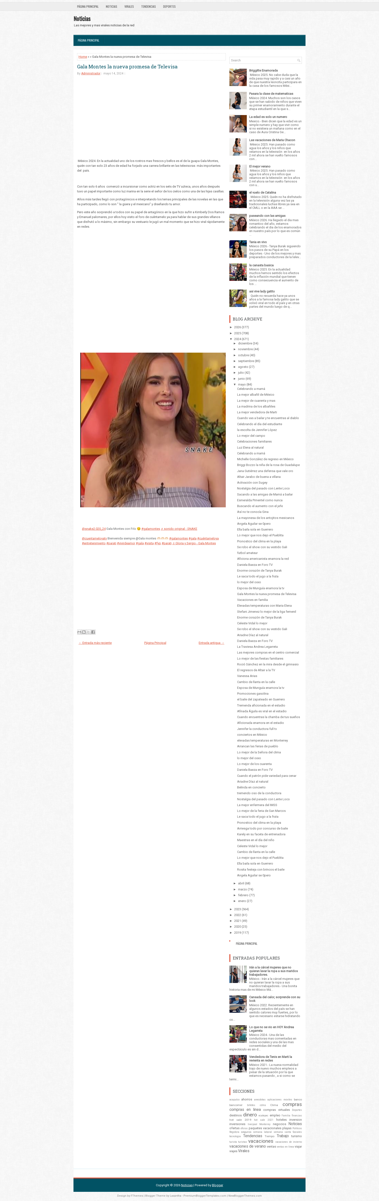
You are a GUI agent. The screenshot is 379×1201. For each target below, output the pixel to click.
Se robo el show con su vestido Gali (262, 547)
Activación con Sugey (252, 482)
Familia (286, 1115)
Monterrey (264, 1124)
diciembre (245, 343)
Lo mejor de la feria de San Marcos (261, 811)
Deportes (169, 6)
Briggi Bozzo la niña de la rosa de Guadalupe (268, 465)
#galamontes (150, 529)
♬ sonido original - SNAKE (179, 529)
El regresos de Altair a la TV (256, 670)
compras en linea (245, 1109)
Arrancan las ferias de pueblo (257, 746)
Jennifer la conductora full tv (257, 729)
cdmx (263, 1105)
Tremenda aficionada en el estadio (261, 705)
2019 (237, 932)
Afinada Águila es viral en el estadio (262, 711)
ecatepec (263, 1115)
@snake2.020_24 (94, 529)
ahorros (246, 1099)
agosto (243, 367)
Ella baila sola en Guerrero (255, 529)
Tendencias (148, 6)
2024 (237, 339)
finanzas (297, 1115)
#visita (149, 543)
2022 (237, 915)
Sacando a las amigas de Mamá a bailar (265, 494)
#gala (193, 538)
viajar (298, 1146)
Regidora (234, 1132)
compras (292, 1104)
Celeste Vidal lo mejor (252, 623)
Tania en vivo (258, 242)
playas (287, 1128)
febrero (243, 895)
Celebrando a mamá (251, 389)
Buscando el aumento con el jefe (260, 506)
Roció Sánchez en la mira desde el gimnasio (268, 664)
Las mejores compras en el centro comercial (268, 652)
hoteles (281, 1119)
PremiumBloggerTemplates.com (204, 1195)
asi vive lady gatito (262, 291)
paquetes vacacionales (265, 1128)
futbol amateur (247, 553)
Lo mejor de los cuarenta (254, 764)
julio (241, 372)
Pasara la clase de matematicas (271, 93)
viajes (233, 1151)
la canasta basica (261, 265)
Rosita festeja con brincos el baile (260, 869)
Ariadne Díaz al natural (252, 635)
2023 (237, 909)
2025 (237, 333)
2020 (237, 926)
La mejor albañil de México (255, 394)
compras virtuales (276, 1110)
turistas (242, 1141)
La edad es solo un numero (268, 117)
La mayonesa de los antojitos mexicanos (265, 518)
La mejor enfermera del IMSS (257, 805)
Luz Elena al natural (250, 447)
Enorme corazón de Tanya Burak (259, 570)
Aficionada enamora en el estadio (260, 723)
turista (233, 1141)
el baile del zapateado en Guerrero (261, 699)
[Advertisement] (151, 117)
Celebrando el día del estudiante (259, 424)
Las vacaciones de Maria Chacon (272, 140)
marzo (242, 889)
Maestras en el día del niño (255, 840)
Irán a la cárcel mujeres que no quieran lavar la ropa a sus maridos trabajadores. (273, 971)
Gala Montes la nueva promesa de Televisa (127, 66)
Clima (274, 1105)
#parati (111, 543)
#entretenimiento (94, 543)
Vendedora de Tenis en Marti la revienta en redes (270, 1058)
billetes (251, 1105)
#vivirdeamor (126, 543)
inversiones (237, 1124)
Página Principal (88, 6)
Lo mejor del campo (251, 435)
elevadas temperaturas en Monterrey (262, 740)
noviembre (245, 349)
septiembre (246, 361)
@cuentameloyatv (94, 538)
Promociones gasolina (253, 693)
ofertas (234, 1128)
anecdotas (260, 1099)
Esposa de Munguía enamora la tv (260, 588)
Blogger (217, 1185)
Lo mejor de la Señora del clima (259, 752)
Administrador (90, 73)
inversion (295, 1119)
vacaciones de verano (247, 1146)
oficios (244, 1128)
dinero (250, 1115)
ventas (271, 1146)
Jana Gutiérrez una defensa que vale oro (265, 471)
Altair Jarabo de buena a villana (259, 477)
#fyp (157, 543)
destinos (235, 1115)
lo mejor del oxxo (249, 582)
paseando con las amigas (267, 216)
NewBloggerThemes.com (245, 1195)
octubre (243, 355)
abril (241, 883)
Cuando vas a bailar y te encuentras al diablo (268, 418)
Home (83, 56)
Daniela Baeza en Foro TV (255, 565)
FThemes (137, 1195)
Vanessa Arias (247, 676)
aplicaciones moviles (279, 1099)
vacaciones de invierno (288, 1141)
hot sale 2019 (240, 1119)
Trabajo (283, 1136)
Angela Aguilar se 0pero (254, 523)
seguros (246, 1132)
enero (242, 901)
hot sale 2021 (264, 1119)
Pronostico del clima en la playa (259, 541)
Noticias (111, 6)
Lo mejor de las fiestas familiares (260, 658)
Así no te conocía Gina (253, 512)
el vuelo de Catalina (262, 192)
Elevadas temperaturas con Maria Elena (264, 605)
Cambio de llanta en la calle (256, 682)
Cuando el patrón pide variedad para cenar (266, 776)
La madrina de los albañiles (256, 406)
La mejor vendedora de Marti (257, 412)
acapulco (234, 1099)
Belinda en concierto (251, 787)
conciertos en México (252, 734)
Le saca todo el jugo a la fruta (257, 576)
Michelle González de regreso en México (265, 459)
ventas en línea (285, 1146)
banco (298, 1099)
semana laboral (262, 1132)
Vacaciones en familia (252, 600)
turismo (296, 1136)
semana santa (282, 1132)
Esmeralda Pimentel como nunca (260, 500)
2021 (237, 921)
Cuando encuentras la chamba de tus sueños (268, 717)
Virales (129, 6)
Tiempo (269, 1136)
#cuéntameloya (208, 538)
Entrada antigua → (211, 643)
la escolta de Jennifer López (257, 430)
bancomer (235, 1105)
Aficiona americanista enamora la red (263, 558)
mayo (242, 384)
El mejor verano (259, 166)
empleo (275, 1115)
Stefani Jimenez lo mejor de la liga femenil (266, 611)
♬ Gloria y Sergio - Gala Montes (194, 543)
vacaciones (260, 1141)
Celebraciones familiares (254, 441)
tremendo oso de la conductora (259, 793)
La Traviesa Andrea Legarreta (257, 646)
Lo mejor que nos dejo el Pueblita (260, 535)
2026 (237, 327)
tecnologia (235, 1136)
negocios (279, 1124)
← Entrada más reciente (95, 643)
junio (241, 378)
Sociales (297, 1132)
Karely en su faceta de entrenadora (261, 834)
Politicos (297, 1128)
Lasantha (175, 1195)
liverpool (252, 1124)
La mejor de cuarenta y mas (256, 400)
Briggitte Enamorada (263, 70)
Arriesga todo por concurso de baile (262, 828)
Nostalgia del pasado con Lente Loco (263, 488)
